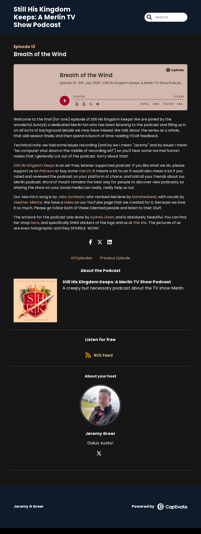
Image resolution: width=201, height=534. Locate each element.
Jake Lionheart (71, 199)
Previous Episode (115, 260)
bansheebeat (144, 199)
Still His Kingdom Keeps (34, 168)
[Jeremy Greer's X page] (100, 459)
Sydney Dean (102, 219)
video (69, 205)
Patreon (46, 173)
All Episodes (81, 260)
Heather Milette (28, 205)
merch (85, 173)
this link (140, 225)
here (35, 225)
